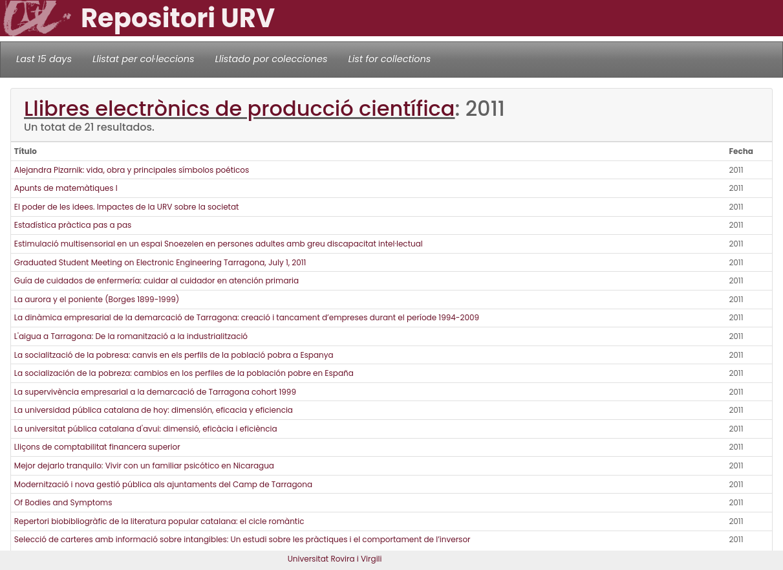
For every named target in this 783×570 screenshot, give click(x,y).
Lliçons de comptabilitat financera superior (97, 446)
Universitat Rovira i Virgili (335, 558)
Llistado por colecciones (271, 58)
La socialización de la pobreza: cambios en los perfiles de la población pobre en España (184, 372)
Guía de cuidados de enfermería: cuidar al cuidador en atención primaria (156, 280)
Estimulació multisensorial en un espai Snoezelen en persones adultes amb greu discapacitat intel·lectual (218, 243)
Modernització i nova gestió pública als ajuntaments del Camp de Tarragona (163, 484)
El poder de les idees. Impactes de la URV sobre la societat (126, 206)
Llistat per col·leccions (143, 58)
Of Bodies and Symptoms (63, 502)
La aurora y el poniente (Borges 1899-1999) (96, 299)
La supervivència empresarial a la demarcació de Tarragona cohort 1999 (155, 391)
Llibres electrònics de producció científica (239, 108)
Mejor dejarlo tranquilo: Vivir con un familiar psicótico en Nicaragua (144, 465)
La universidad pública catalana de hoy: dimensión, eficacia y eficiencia (153, 409)
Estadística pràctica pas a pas (73, 224)
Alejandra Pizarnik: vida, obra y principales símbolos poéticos (132, 169)
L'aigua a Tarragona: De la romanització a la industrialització (131, 336)
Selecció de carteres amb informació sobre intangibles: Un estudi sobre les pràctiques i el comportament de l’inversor (242, 539)
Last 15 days (44, 58)
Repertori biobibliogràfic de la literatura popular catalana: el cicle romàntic (159, 521)
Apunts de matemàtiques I (66, 187)
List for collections (389, 58)
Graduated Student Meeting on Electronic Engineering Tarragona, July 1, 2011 (160, 262)
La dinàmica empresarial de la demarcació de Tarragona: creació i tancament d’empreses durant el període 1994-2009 (246, 317)
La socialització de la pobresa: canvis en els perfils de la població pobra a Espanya (174, 354)
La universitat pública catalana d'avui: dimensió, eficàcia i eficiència (145, 428)
